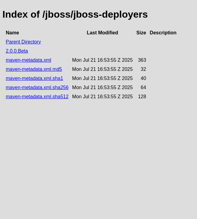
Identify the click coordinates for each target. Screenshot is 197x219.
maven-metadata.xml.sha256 (37, 87)
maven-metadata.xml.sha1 (34, 78)
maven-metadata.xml (28, 60)
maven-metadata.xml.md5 (34, 69)
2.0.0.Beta (17, 51)
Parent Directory (23, 41)
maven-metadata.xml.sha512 (37, 96)
